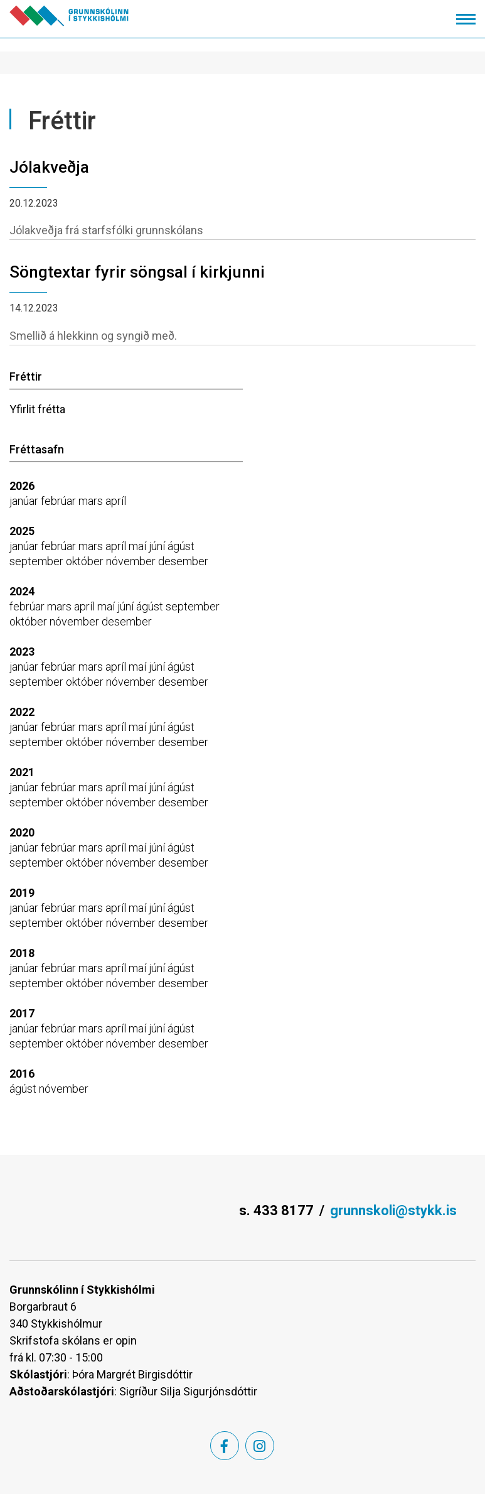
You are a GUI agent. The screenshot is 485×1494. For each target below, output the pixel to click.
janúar (25, 500)
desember (183, 561)
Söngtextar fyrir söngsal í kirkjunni (137, 272)
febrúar (59, 500)
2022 (22, 711)
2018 (22, 953)
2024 (22, 591)
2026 (22, 485)
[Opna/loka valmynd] (466, 19)
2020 (22, 832)
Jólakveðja (49, 167)
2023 (22, 651)
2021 (22, 772)
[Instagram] (259, 1445)
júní (158, 546)
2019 (22, 892)
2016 (22, 1073)
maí (139, 546)
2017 (22, 1013)
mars (91, 500)
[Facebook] (224, 1445)
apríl (115, 500)
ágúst (181, 546)
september (37, 561)
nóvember (132, 561)
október (86, 561)
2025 (22, 531)
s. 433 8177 (276, 1210)
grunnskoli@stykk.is (393, 1210)
